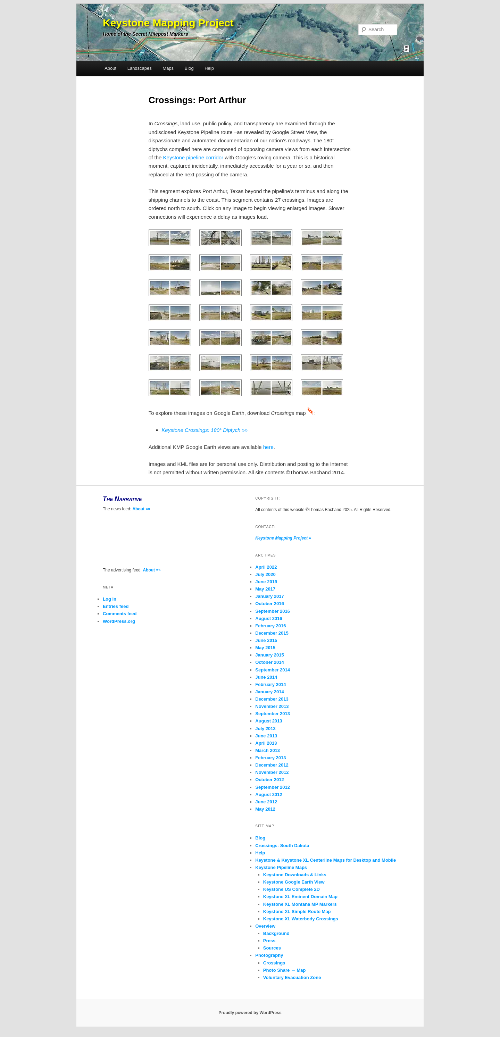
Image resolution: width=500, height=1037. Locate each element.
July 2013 (265, 728)
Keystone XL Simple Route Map (297, 911)
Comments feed (120, 613)
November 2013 (272, 706)
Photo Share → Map (284, 970)
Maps (168, 68)
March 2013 (267, 750)
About (110, 68)
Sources (272, 948)
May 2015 (265, 647)
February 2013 (270, 757)
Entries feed (115, 606)
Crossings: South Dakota (282, 845)
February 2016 (270, 625)
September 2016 (272, 611)
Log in (109, 599)
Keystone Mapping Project (168, 22)
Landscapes (139, 68)
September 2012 (272, 787)
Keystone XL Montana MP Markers (300, 904)
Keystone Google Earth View (294, 882)
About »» (141, 509)
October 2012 (269, 779)
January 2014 (269, 691)
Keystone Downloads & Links (294, 874)
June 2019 (266, 581)
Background (276, 933)
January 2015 (269, 655)
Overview (265, 926)
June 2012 (266, 801)
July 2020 (265, 574)
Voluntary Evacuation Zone (292, 977)
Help (209, 68)
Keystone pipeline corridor (193, 157)
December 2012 (271, 765)
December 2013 (271, 699)
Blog (189, 68)
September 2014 (272, 669)
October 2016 (269, 603)
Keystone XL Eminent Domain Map (300, 896)
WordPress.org (119, 621)
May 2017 (265, 589)
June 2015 (266, 640)
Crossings (274, 962)
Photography (269, 955)
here (268, 447)
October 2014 (269, 662)
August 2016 (268, 618)
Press (269, 940)
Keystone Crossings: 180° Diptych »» (204, 430)
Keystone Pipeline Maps (281, 867)
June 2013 (266, 735)
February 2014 (270, 684)
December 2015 (271, 633)
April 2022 (266, 567)
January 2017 (269, 596)
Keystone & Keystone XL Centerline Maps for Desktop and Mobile (325, 860)
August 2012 (268, 794)
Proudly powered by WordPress (249, 1012)
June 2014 (266, 677)
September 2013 (272, 713)
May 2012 (265, 809)
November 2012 (272, 772)
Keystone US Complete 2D (291, 889)
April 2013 (266, 743)
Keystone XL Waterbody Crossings (300, 918)
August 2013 (268, 721)
